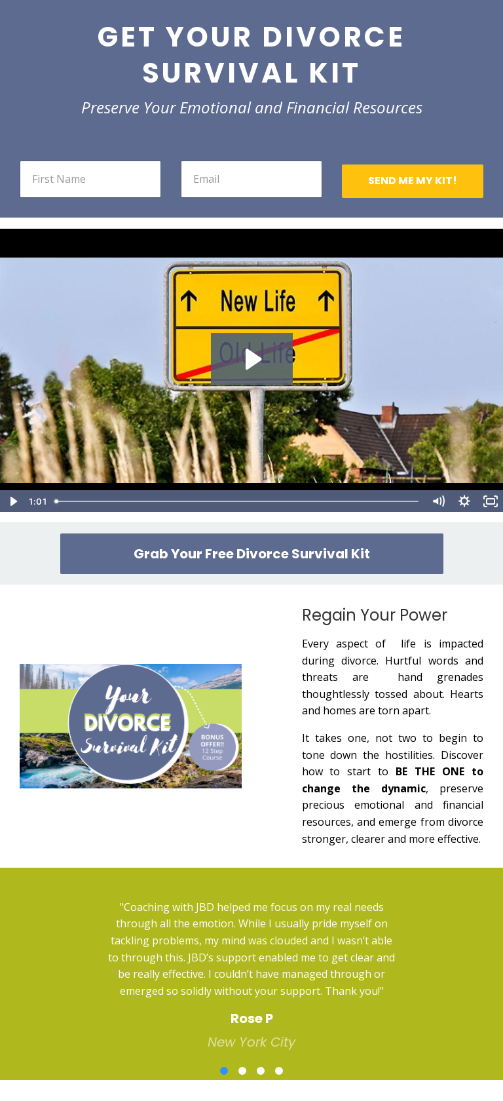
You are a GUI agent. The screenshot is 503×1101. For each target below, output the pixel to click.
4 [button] (279, 1071)
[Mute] (438, 501)
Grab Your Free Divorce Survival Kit (252, 554)
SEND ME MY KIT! (412, 180)
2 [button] (242, 1071)
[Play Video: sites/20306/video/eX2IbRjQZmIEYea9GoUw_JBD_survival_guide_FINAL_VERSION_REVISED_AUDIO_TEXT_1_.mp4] (252, 359)
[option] (251, 965)
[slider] (237, 501)
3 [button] (261, 1071)
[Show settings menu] (464, 501)
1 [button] (224, 1071)
